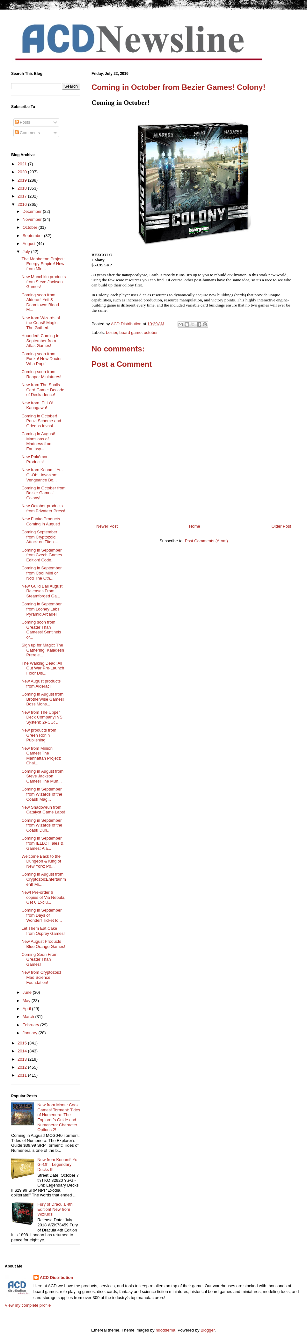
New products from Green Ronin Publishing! (38, 735)
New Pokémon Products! (34, 459)
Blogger (208, 1330)
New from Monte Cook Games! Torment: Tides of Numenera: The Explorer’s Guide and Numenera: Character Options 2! (58, 1117)
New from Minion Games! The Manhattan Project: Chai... (41, 756)
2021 (23, 164)
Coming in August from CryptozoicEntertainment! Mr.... (43, 879)
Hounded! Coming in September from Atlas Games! (40, 340)
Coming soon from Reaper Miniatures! (41, 374)
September (33, 235)
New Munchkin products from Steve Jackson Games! (43, 281)
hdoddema (165, 1330)
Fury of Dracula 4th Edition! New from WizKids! (55, 1209)
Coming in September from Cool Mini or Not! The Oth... (41, 573)
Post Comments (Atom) (206, 540)
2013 (23, 1059)
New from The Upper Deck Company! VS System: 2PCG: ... (41, 717)
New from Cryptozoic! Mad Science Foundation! (41, 977)
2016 (23, 204)
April (27, 1008)
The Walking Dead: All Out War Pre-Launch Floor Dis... (42, 668)
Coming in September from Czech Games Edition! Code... (41, 555)
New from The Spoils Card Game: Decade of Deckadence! (42, 389)
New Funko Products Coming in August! (40, 521)
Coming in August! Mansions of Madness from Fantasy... (38, 441)
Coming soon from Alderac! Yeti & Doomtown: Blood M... (40, 302)
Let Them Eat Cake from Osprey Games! (43, 931)
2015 (23, 1043)
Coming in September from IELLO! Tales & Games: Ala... (42, 843)
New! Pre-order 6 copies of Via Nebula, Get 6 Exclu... (43, 897)
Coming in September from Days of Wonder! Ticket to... (41, 915)
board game (130, 332)
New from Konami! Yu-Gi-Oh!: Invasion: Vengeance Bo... (42, 474)
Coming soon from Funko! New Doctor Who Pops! (41, 358)
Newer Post (107, 526)
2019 (23, 180)
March (29, 1016)
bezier (111, 332)
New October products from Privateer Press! (43, 508)
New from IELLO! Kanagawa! (37, 405)
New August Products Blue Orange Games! (43, 944)
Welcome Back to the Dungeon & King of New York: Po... (41, 861)
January (31, 1032)
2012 (23, 1067)
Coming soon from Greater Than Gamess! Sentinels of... (41, 629)
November (33, 219)
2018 (23, 188)
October (31, 227)
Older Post (281, 526)
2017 (23, 196)
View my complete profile (28, 1305)
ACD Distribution (56, 1277)
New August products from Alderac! (41, 684)
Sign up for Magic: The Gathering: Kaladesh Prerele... (42, 650)
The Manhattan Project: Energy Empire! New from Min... (42, 263)
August (30, 243)
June (28, 992)
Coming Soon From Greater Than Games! (39, 959)
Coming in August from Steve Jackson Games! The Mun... (42, 776)
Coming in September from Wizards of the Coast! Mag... (41, 794)
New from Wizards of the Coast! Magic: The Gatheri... (40, 322)
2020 (23, 172)
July (27, 251)
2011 (23, 1075)
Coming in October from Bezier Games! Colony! (43, 493)
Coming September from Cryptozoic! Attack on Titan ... (39, 537)
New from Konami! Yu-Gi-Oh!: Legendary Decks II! (58, 1164)
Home (194, 526)
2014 (23, 1051)
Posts (22, 122)
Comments (27, 132)
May (27, 1000)
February (31, 1024)
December (33, 211)
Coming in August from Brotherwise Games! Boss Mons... (42, 699)
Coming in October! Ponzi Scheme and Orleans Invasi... (41, 421)
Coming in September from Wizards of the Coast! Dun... (41, 825)
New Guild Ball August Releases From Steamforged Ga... (41, 591)
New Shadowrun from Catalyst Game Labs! (43, 810)
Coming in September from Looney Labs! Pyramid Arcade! (41, 609)
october (150, 332)
